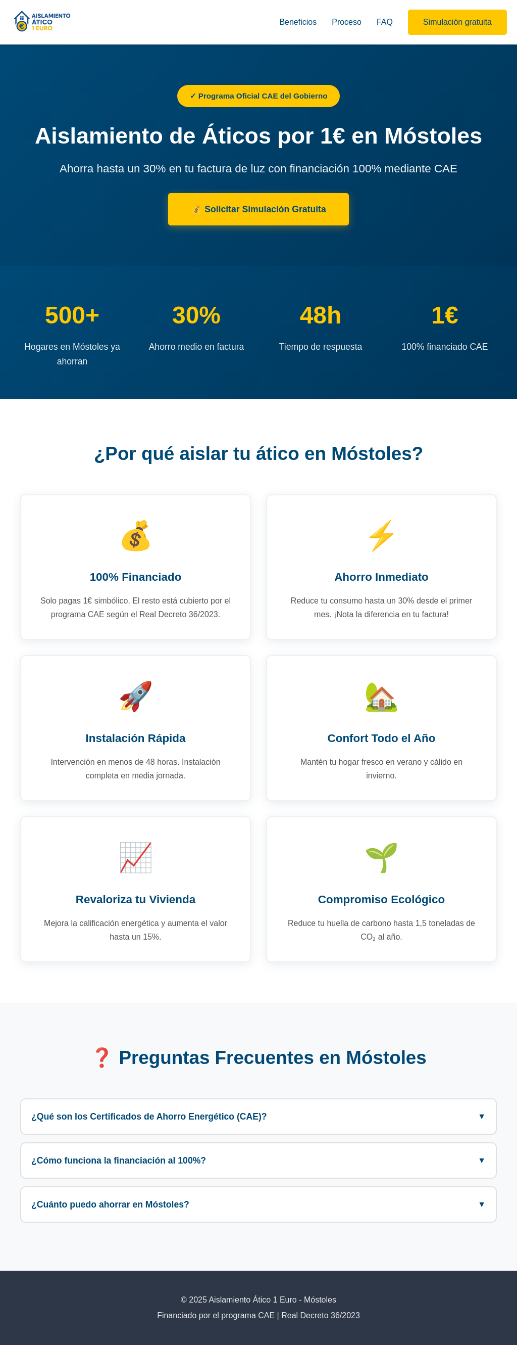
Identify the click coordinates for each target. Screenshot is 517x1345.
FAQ (385, 22)
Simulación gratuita (457, 22)
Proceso (346, 22)
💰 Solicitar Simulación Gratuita (258, 209)
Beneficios (298, 22)
